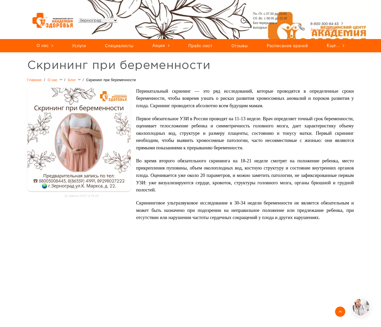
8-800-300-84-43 (325, 24)
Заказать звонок (324, 30)
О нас (45, 45)
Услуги (79, 46)
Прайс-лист (200, 46)
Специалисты (119, 46)
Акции (160, 45)
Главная (34, 80)
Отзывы (239, 46)
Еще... (336, 45)
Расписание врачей (287, 46)
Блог (75, 79)
